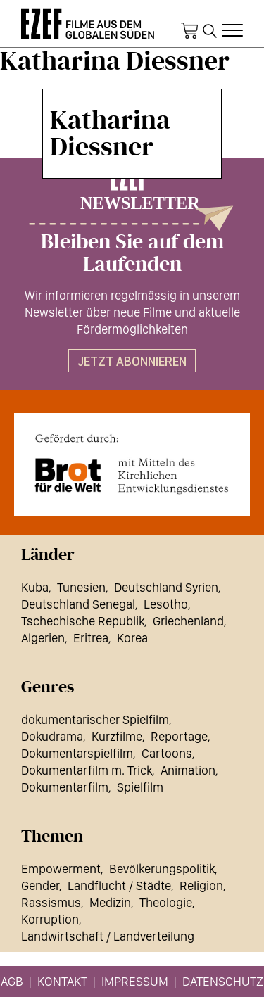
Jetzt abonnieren (132, 361)
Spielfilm (140, 787)
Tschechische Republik (82, 621)
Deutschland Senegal (78, 604)
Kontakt (62, 981)
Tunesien (81, 587)
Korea (132, 637)
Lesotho (166, 604)
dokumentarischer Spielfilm (95, 719)
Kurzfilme (117, 736)
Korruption (50, 919)
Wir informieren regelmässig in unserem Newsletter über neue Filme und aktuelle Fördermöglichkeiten (132, 312)
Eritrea (90, 637)
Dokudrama (52, 736)
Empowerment (61, 868)
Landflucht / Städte (119, 885)
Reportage (179, 736)
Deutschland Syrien (166, 587)
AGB (12, 981)
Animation (188, 770)
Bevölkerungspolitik (162, 868)
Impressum (134, 981)
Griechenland (188, 621)
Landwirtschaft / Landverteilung (107, 936)
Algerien (43, 637)
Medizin (110, 902)
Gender (40, 885)
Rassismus (51, 902)
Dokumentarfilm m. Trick (86, 770)
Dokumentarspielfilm (77, 753)
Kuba (35, 587)
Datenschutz (222, 981)
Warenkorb (189, 31)
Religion (201, 885)
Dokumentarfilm (64, 787)
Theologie (165, 902)
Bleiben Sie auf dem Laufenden (132, 253)
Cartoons (167, 753)
